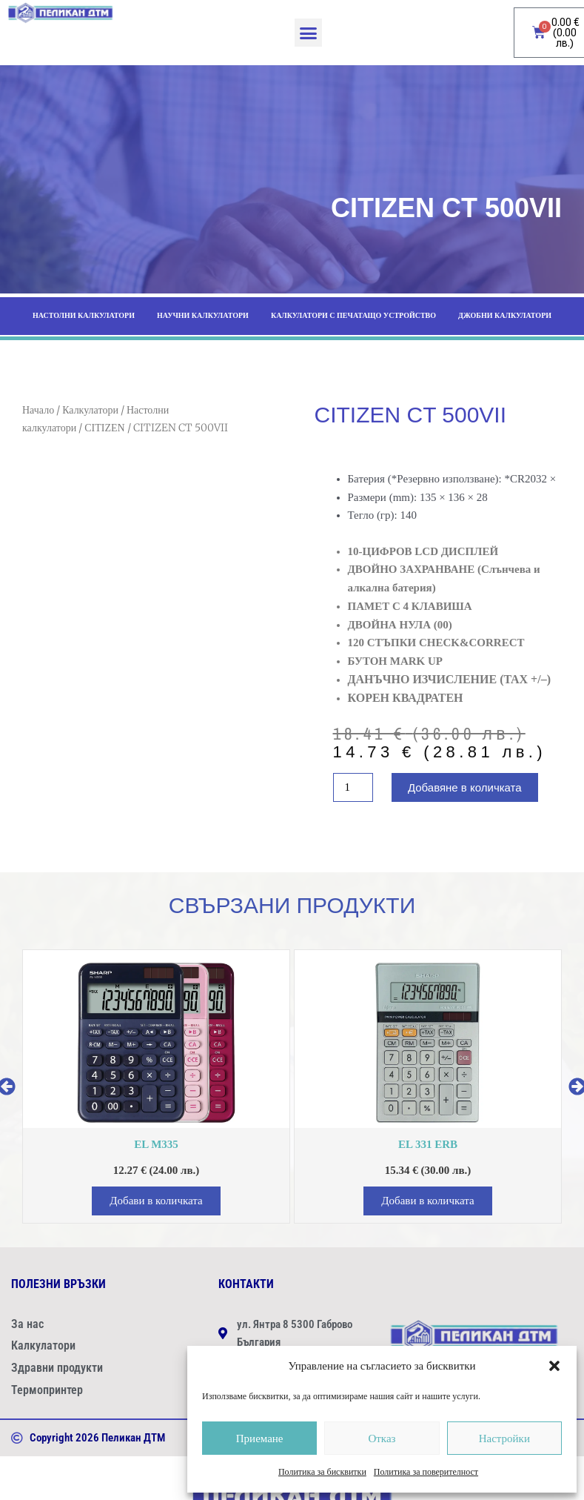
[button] (554, 1365)
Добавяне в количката (465, 787)
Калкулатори (90, 410)
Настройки (504, 1438)
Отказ (381, 1438)
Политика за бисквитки (322, 1472)
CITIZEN (104, 428)
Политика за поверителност (426, 1472)
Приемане (259, 1438)
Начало (38, 410)
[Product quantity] (353, 787)
